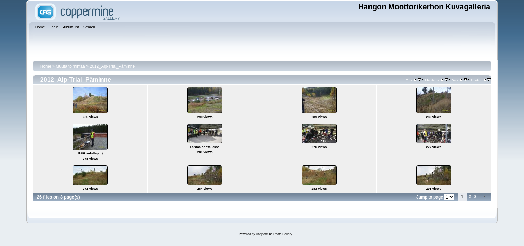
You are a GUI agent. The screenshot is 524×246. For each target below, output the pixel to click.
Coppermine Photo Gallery (274, 234)
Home (45, 66)
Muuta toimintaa (70, 66)
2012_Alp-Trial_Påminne (112, 66)
